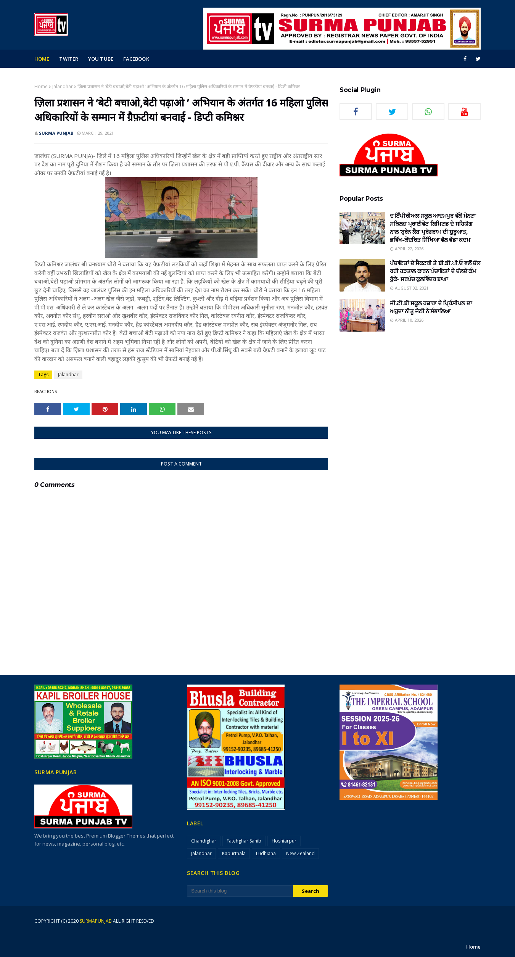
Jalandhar (62, 86)
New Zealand (300, 853)
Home (41, 86)
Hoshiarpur (284, 841)
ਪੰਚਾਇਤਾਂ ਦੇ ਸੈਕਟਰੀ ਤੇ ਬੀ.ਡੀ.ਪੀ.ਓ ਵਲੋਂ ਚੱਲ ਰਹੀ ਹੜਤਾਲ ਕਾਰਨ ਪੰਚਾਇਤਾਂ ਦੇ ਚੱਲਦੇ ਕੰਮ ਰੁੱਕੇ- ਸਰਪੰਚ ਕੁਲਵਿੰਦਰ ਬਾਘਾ (435, 271)
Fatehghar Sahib (244, 841)
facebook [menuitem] (136, 58)
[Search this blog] (240, 891)
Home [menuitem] (41, 58)
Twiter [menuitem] (68, 58)
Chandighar (203, 841)
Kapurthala (234, 853)
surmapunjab (96, 921)
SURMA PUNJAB (56, 133)
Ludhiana (266, 853)
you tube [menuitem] (100, 58)
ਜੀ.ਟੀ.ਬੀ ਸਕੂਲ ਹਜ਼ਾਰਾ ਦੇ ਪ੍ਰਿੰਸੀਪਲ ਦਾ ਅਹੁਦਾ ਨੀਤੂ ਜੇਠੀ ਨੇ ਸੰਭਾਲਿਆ (431, 307)
